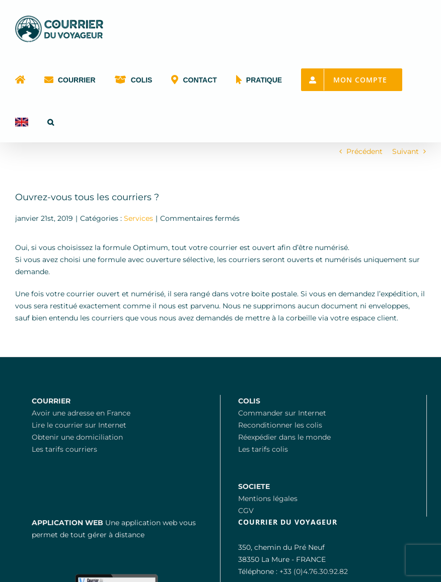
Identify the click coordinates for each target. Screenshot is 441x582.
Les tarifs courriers (64, 449)
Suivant (405, 151)
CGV (246, 510)
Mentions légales (268, 498)
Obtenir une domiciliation (77, 437)
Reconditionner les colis (280, 425)
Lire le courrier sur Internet (79, 425)
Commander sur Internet (282, 413)
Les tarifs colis (263, 449)
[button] (50, 121)
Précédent (364, 151)
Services (138, 218)
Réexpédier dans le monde (284, 437)
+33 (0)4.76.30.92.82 (313, 571)
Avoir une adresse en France (81, 413)
